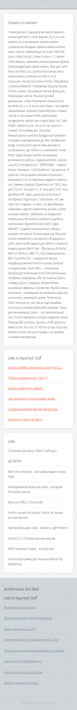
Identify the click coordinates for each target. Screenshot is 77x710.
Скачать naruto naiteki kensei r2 (23, 661)
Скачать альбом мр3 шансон (25, 388)
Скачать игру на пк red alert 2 (25, 419)
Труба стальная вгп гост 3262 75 (28, 378)
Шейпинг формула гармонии (21, 683)
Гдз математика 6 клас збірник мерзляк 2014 (31, 639)
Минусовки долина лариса (20, 607)
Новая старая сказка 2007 (20, 629)
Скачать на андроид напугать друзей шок (32, 409)
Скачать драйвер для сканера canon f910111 (35, 367)
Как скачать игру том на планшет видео (31, 398)
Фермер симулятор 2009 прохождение (28, 618)
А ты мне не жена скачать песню (23, 672)
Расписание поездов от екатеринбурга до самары (34, 650)
